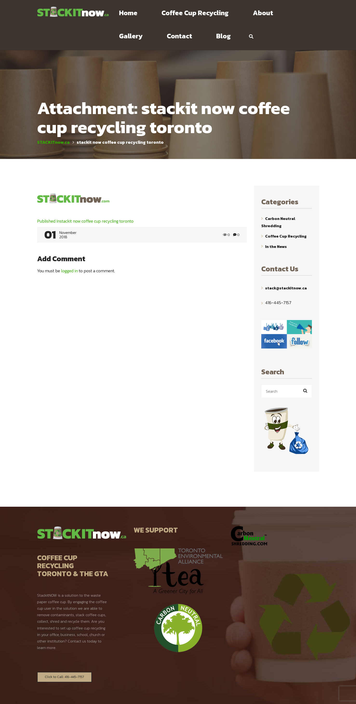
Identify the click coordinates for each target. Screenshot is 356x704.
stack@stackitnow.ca (286, 265)
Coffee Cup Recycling (286, 213)
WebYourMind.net (231, 695)
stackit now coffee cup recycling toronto (85, 198)
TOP (316, 696)
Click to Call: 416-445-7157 (64, 653)
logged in (69, 248)
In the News (276, 223)
